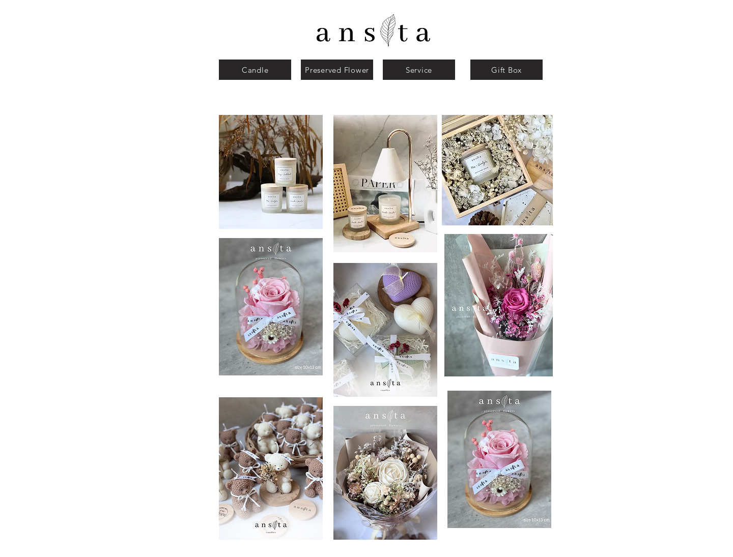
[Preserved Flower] (337, 70)
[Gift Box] (506, 70)
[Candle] (255, 70)
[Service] (419, 70)
